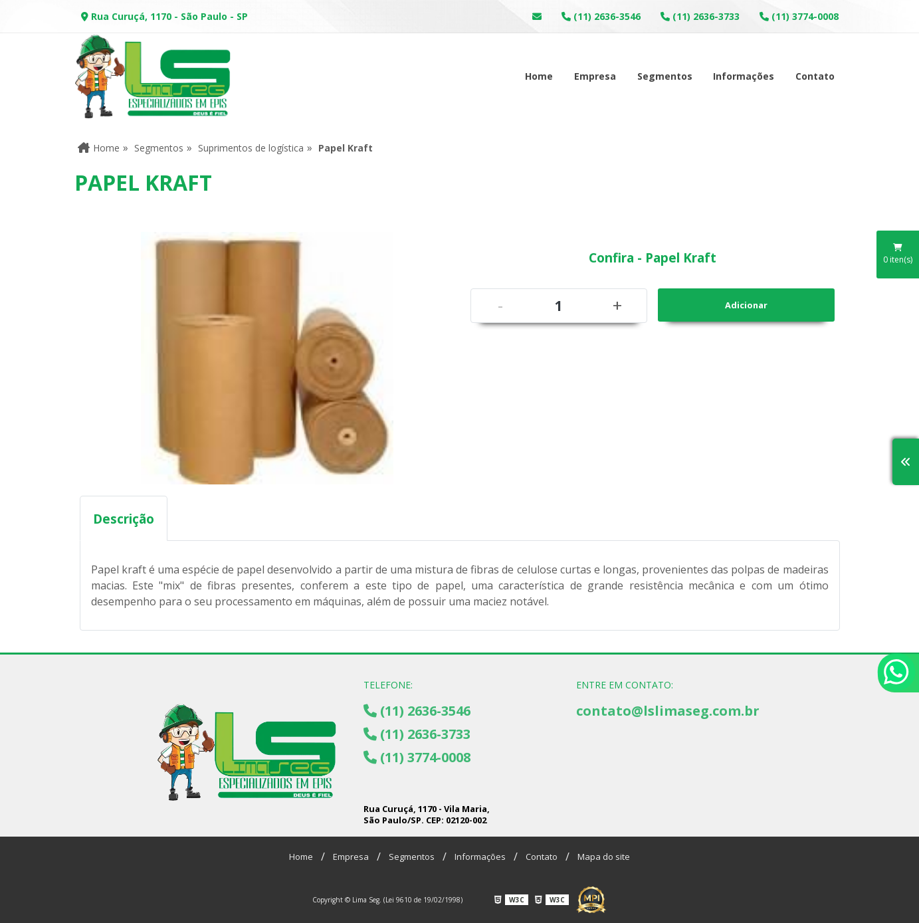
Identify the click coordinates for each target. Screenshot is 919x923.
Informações (743, 76)
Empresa (595, 76)
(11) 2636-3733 (700, 16)
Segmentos (664, 76)
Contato (815, 76)
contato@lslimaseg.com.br (668, 711)
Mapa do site (603, 857)
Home (539, 76)
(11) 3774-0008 (799, 16)
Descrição (123, 519)
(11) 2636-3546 (601, 16)
